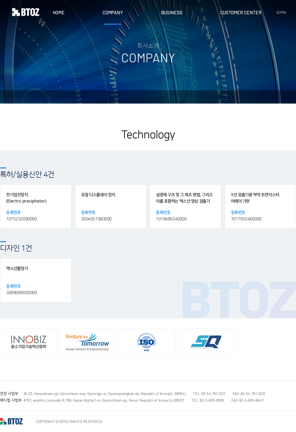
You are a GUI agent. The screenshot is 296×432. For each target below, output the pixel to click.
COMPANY (113, 12)
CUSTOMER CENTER (240, 12)
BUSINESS (171, 12)
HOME (59, 12)
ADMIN (281, 12)
